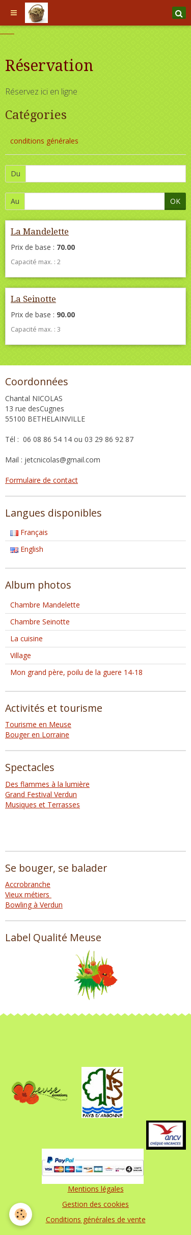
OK (175, 201)
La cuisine (26, 638)
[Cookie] (20, 1214)
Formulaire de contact (41, 480)
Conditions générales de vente (96, 1219)
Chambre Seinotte (40, 621)
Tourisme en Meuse (38, 724)
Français (29, 532)
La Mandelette (40, 231)
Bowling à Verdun (34, 905)
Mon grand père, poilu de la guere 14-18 (76, 672)
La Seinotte (33, 299)
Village (20, 655)
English (26, 549)
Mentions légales (96, 1189)
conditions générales (44, 141)
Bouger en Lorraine (37, 734)
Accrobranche (27, 884)
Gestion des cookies (95, 1204)
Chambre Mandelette (45, 605)
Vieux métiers (28, 894)
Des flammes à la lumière (47, 784)
